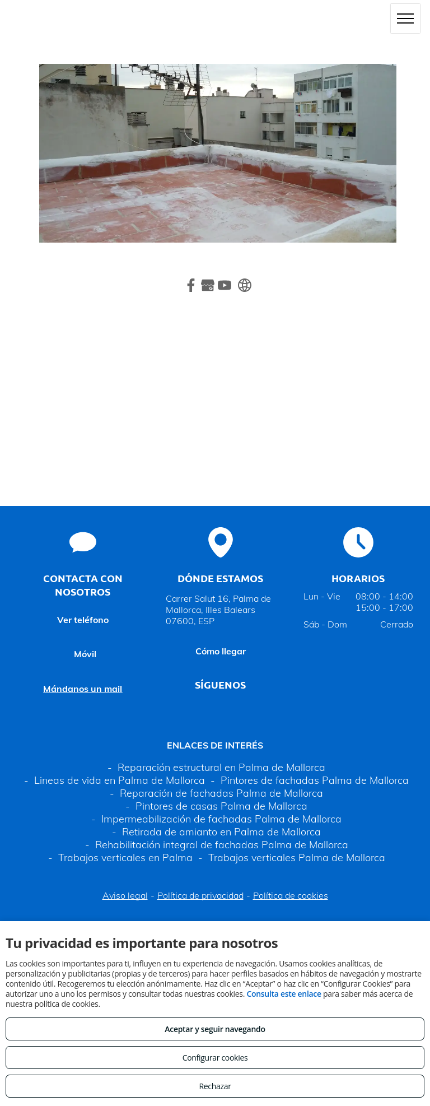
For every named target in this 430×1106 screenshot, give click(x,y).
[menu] (405, 18)
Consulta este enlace (283, 993)
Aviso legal (125, 895)
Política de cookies (290, 895)
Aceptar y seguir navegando (215, 1029)
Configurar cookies (215, 1057)
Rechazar (215, 1086)
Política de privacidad (200, 895)
